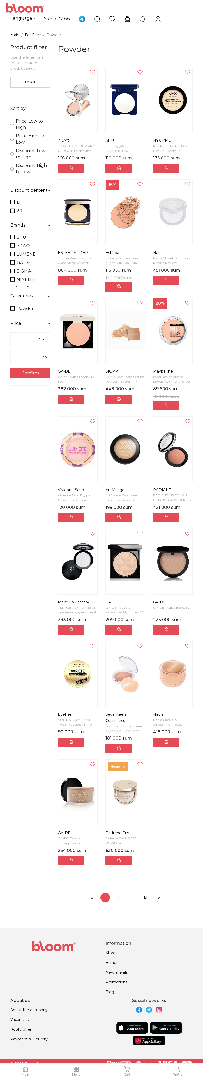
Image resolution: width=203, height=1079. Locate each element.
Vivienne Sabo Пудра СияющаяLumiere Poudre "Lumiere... (74, 500)
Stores (111, 952)
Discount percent (30, 190)
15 (15, 202)
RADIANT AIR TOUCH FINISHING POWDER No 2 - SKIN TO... (172, 500)
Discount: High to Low (28, 168)
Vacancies (19, 1019)
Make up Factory (73, 602)
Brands (30, 225)
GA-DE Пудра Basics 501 (172, 607)
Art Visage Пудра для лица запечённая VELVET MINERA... (122, 500)
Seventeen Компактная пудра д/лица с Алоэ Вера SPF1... (123, 731)
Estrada (112, 252)
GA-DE (20, 262)
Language (21, 18)
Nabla (158, 252)
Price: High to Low (27, 139)
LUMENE (23, 254)
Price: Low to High (26, 124)
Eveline (64, 714)
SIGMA (20, 271)
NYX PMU (162, 140)
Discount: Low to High (27, 153)
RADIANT (162, 489)
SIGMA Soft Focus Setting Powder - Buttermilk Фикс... (124, 381)
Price (30, 323)
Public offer (20, 1029)
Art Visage (114, 489)
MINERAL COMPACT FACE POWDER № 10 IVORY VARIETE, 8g (75, 724)
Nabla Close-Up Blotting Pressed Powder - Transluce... (171, 263)
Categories (30, 295)
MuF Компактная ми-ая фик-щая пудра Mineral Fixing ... (77, 612)
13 (146, 897)
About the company (29, 1009)
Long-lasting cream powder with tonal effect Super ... (171, 381)
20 (16, 210)
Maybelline (163, 371)
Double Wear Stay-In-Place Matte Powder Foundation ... (74, 263)
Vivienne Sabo (71, 489)
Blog (109, 991)
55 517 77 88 (57, 18)
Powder (22, 308)
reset (30, 82)
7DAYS (20, 245)
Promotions (116, 982)
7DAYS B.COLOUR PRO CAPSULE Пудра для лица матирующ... (76, 150)
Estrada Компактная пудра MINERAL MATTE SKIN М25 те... (124, 263)
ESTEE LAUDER (73, 252)
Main (14, 34)
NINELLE (22, 279)
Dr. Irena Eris (117, 833)
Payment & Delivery (29, 1039)
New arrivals (116, 972)
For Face (33, 34)
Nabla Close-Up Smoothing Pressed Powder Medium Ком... (170, 724)
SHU (18, 237)
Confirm (30, 373)
